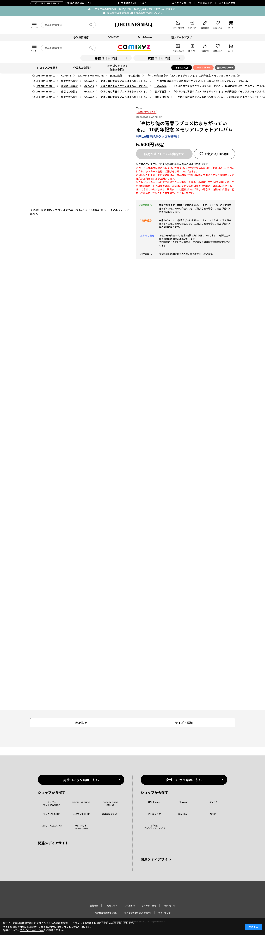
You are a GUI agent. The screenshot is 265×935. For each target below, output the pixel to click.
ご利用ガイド (205, 3)
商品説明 (81, 722)
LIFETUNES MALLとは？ (132, 3)
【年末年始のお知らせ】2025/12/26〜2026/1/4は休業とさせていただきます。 (134, 9)
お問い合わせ (169, 905)
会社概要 (94, 905)
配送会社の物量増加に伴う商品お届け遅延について (134, 12)
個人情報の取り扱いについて (137, 912)
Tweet (140, 108)
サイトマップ (164, 912)
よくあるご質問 (227, 3)
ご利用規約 (129, 905)
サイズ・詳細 (184, 722)
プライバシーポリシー (32, 930)
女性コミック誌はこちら (184, 779)
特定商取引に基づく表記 (106, 912)
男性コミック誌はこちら (81, 779)
